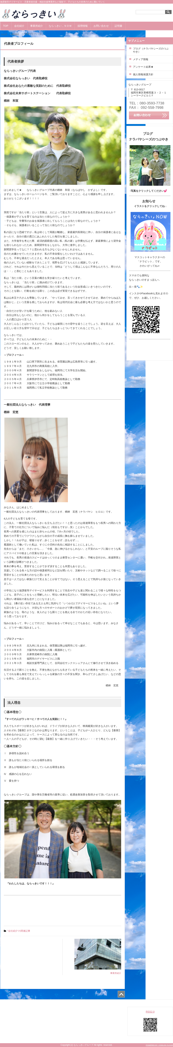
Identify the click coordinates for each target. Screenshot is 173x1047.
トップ (4, 34)
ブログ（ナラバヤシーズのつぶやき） (151, 50)
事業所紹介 (36, 25)
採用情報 (82, 25)
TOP (5, 25)
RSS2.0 (150, 1011)
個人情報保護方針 (143, 74)
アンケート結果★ (143, 66)
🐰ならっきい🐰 (37, 14)
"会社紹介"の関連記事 (18, 930)
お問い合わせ (101, 25)
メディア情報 (140, 59)
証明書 (118, 25)
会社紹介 (19, 25)
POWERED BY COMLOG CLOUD (159, 1045)
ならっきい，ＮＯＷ (60, 25)
